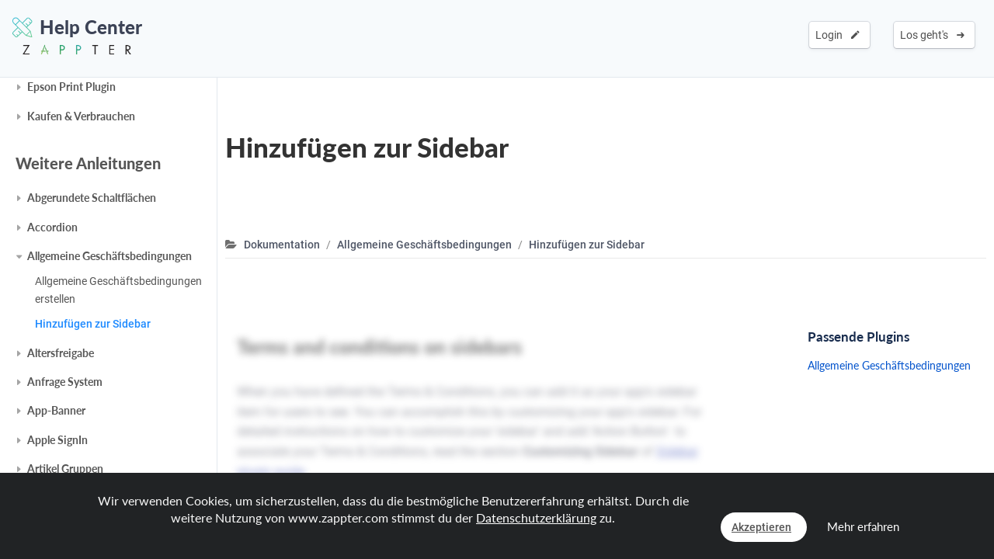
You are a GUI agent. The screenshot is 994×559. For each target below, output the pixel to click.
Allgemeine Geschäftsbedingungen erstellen (118, 289)
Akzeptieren (761, 527)
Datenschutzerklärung (536, 517)
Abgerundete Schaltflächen (91, 197)
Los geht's (932, 35)
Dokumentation (282, 244)
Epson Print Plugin (71, 86)
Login (837, 35)
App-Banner (56, 410)
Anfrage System (65, 381)
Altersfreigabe (60, 352)
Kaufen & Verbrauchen (81, 116)
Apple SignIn (57, 439)
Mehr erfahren (863, 526)
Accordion (52, 227)
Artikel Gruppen (65, 468)
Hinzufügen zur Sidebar (93, 324)
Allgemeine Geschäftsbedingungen (109, 255)
